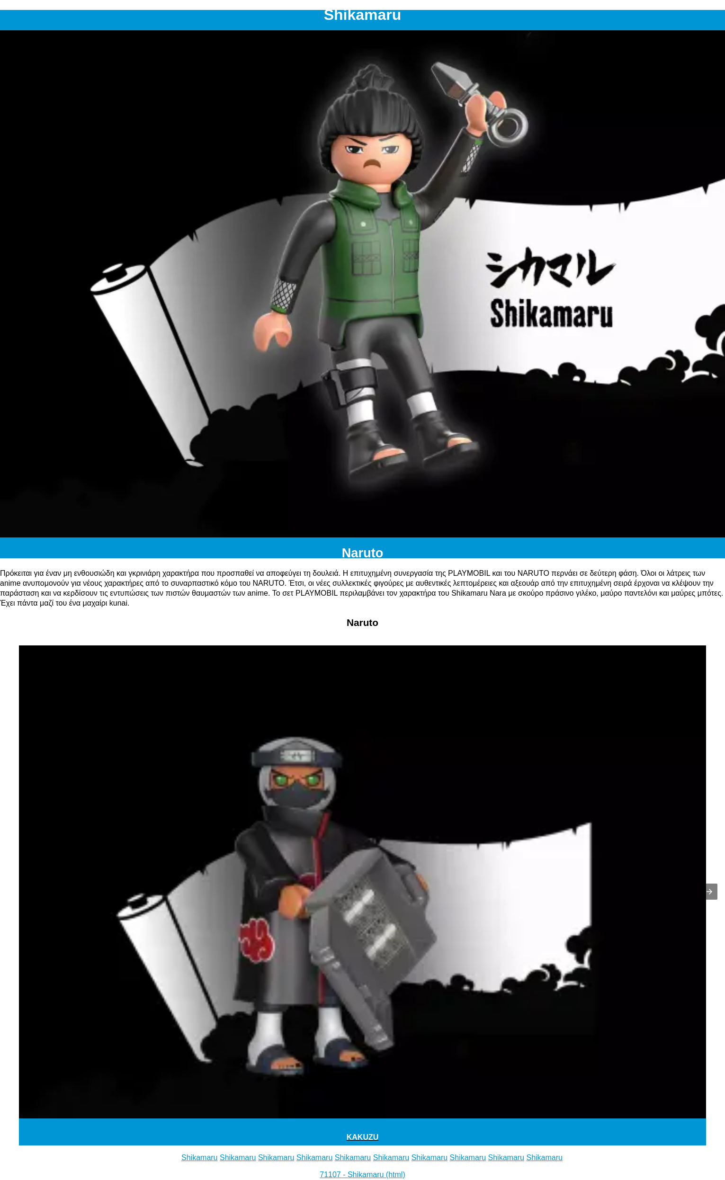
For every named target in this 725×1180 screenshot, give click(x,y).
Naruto (363, 552)
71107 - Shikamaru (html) (362, 1175)
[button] (709, 892)
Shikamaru (199, 1157)
